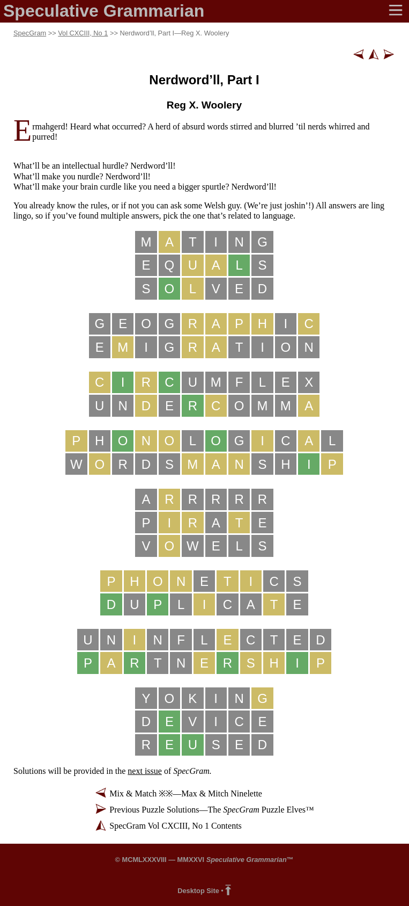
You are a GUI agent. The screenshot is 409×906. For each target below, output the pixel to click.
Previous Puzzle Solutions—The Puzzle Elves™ (211, 809)
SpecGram (29, 33)
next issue (145, 770)
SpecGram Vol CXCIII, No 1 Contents (175, 825)
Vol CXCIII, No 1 (83, 33)
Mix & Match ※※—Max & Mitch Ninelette (185, 793)
